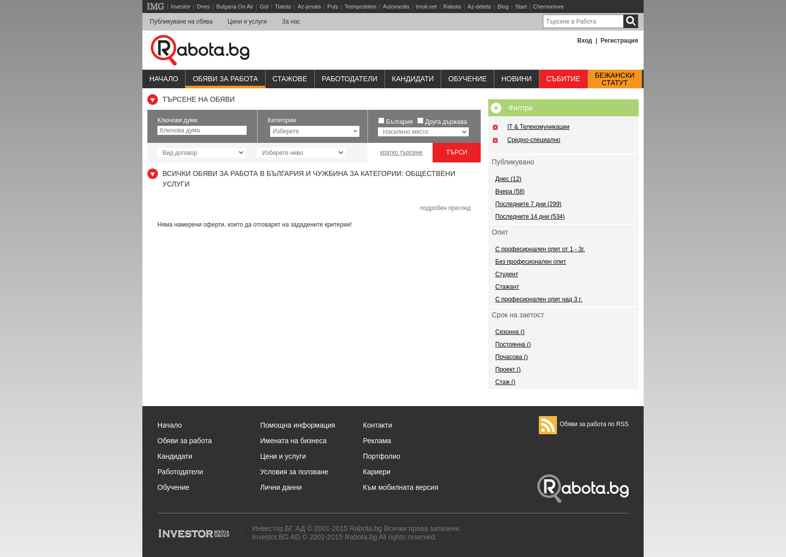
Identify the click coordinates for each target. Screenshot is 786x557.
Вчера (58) (510, 192)
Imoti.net (426, 7)
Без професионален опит (530, 262)
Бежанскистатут (615, 79)
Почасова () (511, 357)
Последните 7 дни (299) (528, 204)
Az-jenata (309, 7)
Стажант (507, 287)
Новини (516, 79)
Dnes (203, 7)
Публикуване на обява (181, 21)
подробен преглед (445, 208)
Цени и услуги (247, 21)
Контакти (377, 425)
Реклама (377, 441)
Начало (163, 79)
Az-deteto (479, 7)
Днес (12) (508, 179)
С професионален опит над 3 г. (538, 299)
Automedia (396, 7)
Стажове (290, 79)
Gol (264, 7)
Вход (585, 40)
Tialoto (283, 7)
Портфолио (382, 456)
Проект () (508, 369)
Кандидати (413, 79)
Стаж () (505, 382)
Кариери (376, 472)
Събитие (563, 79)
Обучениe (467, 79)
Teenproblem (360, 7)
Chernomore (548, 7)
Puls (332, 7)
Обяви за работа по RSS (584, 424)
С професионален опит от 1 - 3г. (540, 249)
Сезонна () (509, 332)
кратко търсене (401, 152)
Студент (506, 274)
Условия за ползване (294, 472)
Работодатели (349, 79)
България (399, 121)
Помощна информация (297, 425)
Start (520, 7)
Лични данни (281, 487)
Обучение (173, 487)
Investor (180, 7)
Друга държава (446, 121)
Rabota (452, 7)
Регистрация (619, 40)
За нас (291, 21)
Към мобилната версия (400, 487)
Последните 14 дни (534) (530, 217)
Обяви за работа (225, 79)
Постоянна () (513, 344)
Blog (503, 7)
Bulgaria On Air (234, 7)
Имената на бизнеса (293, 441)
